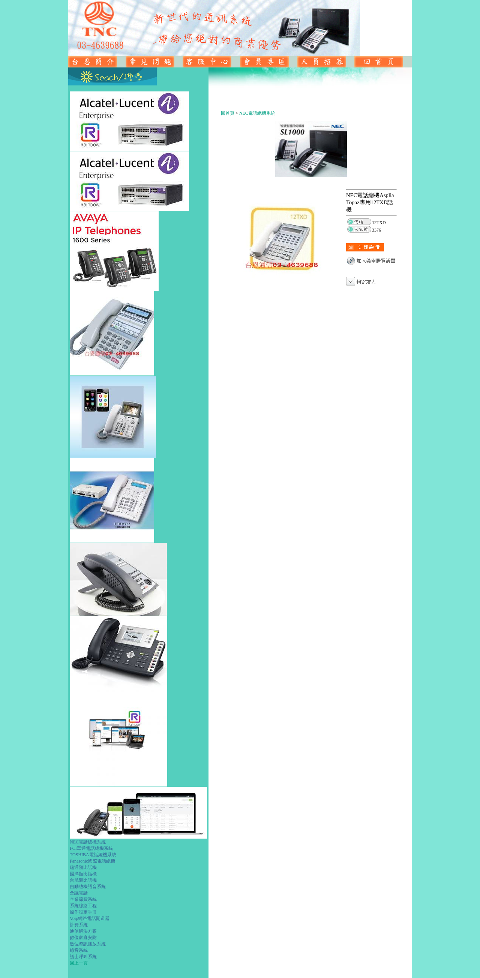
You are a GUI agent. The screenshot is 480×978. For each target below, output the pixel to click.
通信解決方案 (83, 931)
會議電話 (79, 893)
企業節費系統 (83, 899)
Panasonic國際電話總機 (92, 861)
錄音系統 (79, 950)
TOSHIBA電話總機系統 (93, 854)
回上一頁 (79, 963)
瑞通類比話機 (83, 867)
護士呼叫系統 (83, 956)
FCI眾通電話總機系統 (91, 848)
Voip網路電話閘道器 (90, 918)
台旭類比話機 (83, 880)
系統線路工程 (83, 905)
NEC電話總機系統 (88, 842)
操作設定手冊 (83, 912)
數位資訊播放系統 (88, 944)
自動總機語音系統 (88, 886)
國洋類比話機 (83, 873)
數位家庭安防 (83, 937)
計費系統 (79, 924)
